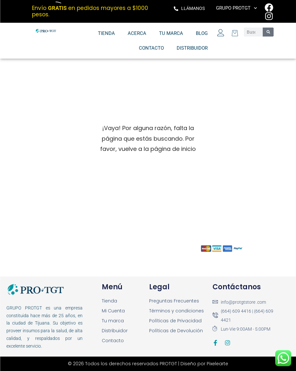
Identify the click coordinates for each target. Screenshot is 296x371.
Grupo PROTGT (236, 8)
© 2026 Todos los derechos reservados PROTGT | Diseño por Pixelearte (148, 363)
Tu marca (171, 33)
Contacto (151, 48)
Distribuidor (192, 48)
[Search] (268, 32)
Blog (202, 33)
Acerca (137, 33)
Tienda (106, 33)
